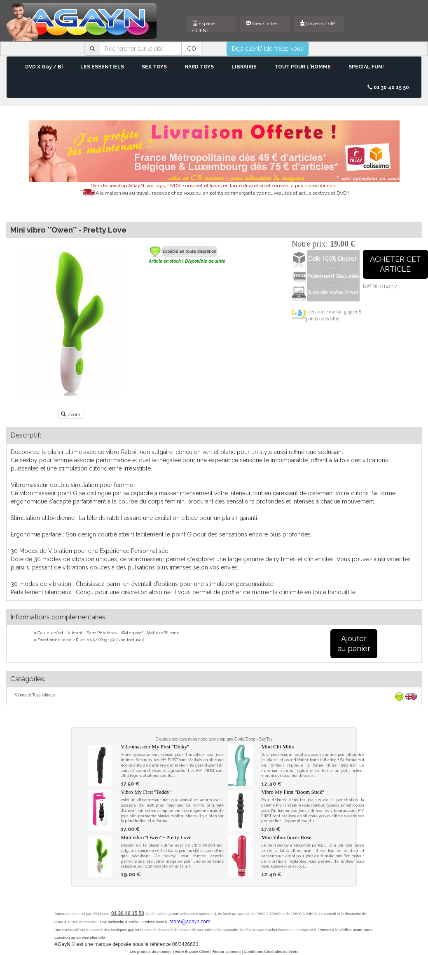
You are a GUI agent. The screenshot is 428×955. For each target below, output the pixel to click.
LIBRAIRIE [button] (247, 67)
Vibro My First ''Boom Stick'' (292, 792)
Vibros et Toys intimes (35, 695)
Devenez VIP (317, 23)
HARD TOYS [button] (202, 67)
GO (191, 48)
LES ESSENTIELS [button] (104, 67)
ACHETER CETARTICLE (395, 264)
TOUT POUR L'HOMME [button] (305, 67)
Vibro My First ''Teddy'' (146, 792)
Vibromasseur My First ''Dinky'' (155, 746)
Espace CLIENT (203, 26)
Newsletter (261, 23)
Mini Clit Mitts (277, 746)
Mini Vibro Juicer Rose (286, 837)
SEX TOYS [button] (157, 67)
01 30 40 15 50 (388, 87)
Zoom (71, 414)
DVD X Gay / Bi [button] (46, 67)
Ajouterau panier (353, 643)
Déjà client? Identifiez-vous (267, 48)
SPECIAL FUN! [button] (368, 67)
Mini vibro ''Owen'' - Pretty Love (156, 837)
